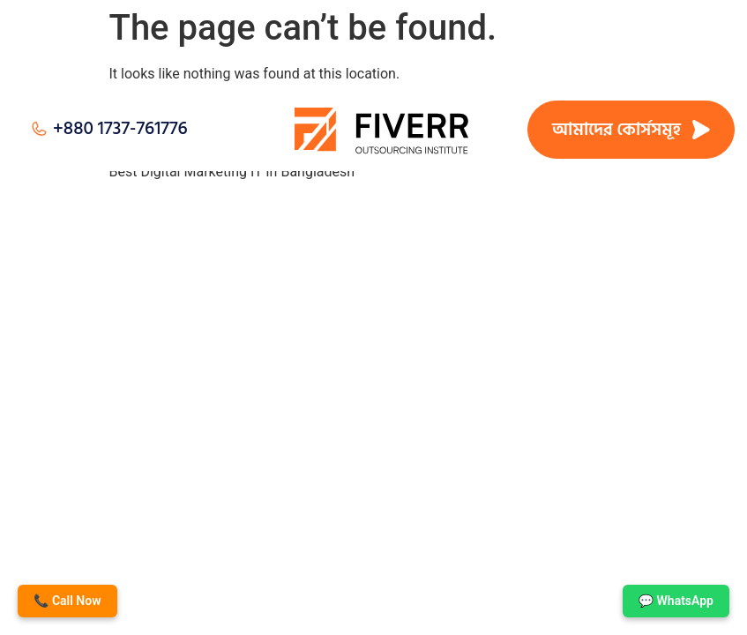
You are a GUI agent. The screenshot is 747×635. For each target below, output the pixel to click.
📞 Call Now (67, 601)
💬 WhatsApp (676, 601)
